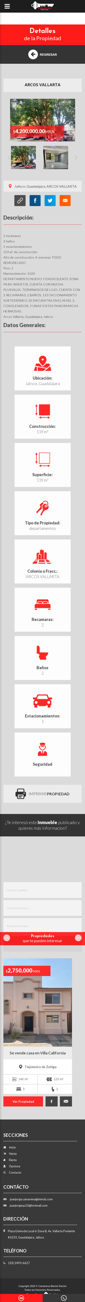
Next (76, 159)
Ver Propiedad (23, 1101)
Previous (8, 159)
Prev (6, 938)
